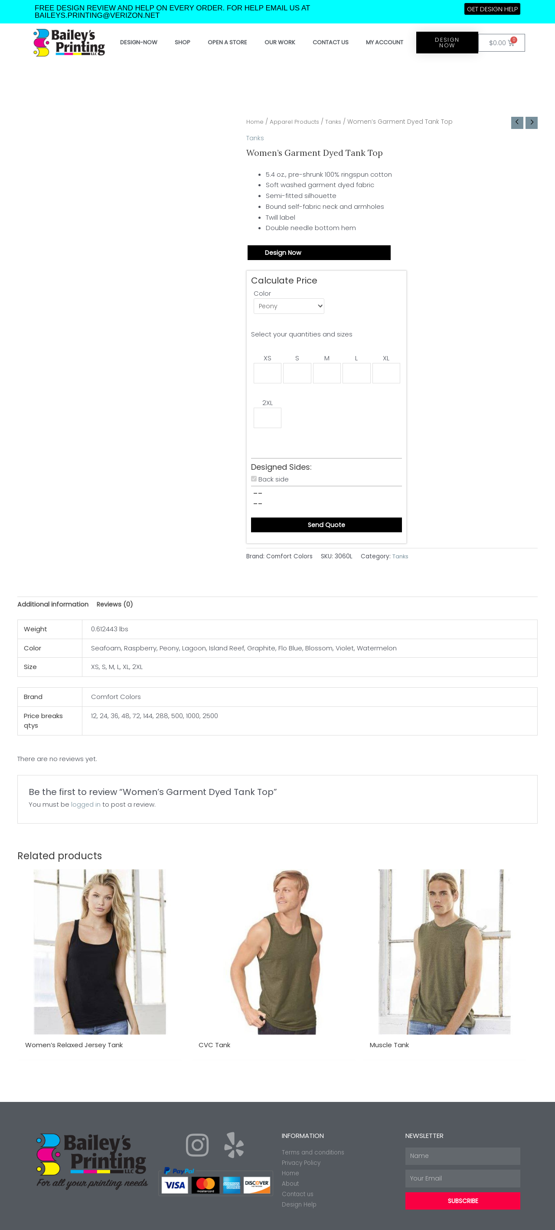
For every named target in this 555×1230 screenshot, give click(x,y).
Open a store (227, 42)
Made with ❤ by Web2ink (487, 1219)
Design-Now (138, 42)
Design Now (283, 253)
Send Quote (326, 529)
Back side (273, 483)
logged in (86, 809)
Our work (279, 42)
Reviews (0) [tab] (116, 609)
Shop (182, 42)
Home (255, 122)
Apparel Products (297, 122)
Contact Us (331, 42)
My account (384, 42)
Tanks (339, 122)
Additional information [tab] (53, 609)
